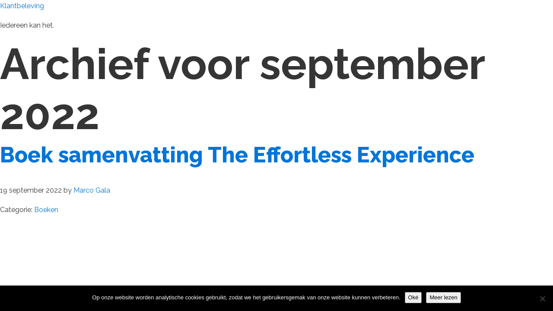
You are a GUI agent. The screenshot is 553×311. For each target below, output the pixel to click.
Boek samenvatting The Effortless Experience (237, 155)
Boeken (46, 210)
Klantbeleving (22, 6)
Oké (413, 297)
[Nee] (542, 298)
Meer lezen (443, 297)
